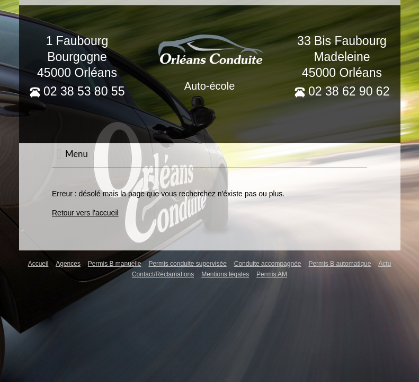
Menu (71, 154)
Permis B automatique (339, 263)
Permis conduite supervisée (187, 263)
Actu (384, 263)
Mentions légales (225, 274)
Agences (68, 263)
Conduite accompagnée (267, 263)
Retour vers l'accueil (85, 213)
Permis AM (271, 274)
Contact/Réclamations (163, 274)
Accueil (38, 263)
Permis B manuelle (114, 263)
